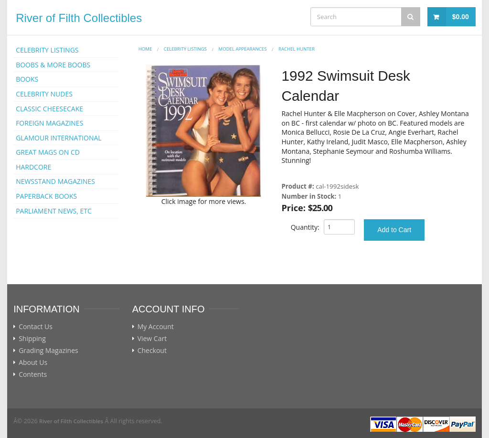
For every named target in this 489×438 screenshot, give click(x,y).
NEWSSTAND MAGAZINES (55, 181)
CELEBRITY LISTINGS (47, 49)
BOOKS (27, 79)
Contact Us (36, 326)
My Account (156, 326)
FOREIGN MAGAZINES (49, 123)
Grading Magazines (48, 350)
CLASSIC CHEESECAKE (49, 108)
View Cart (152, 338)
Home (145, 49)
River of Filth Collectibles (79, 17)
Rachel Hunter (296, 49)
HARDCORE (33, 166)
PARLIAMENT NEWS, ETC (54, 210)
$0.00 (460, 17)
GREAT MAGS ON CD (48, 152)
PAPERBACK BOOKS (46, 196)
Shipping (32, 338)
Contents (33, 374)
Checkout (152, 350)
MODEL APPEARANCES (243, 49)
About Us (33, 362)
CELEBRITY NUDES (44, 93)
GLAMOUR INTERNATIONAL (59, 137)
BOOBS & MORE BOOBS (53, 64)
